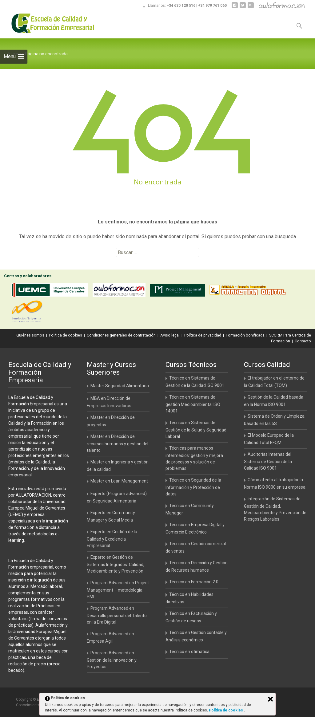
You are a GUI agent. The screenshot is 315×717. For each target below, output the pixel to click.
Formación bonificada (245, 335)
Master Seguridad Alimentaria (119, 385)
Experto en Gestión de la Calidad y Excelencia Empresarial (112, 538)
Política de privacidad (202, 335)
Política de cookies (65, 335)
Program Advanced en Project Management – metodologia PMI (118, 589)
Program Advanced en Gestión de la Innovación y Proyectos (112, 659)
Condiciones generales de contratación (121, 335)
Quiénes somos (30, 335)
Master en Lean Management (119, 481)
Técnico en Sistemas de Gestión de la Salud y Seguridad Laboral (195, 429)
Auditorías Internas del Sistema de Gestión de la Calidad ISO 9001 (268, 461)
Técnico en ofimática (189, 651)
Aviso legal (170, 335)
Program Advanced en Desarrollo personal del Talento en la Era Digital (117, 615)
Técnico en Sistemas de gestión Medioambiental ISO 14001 (192, 404)
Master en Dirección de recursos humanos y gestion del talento (117, 443)
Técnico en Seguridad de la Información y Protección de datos (193, 487)
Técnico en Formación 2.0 (193, 581)
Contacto (303, 341)
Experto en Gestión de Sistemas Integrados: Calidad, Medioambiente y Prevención (115, 564)
